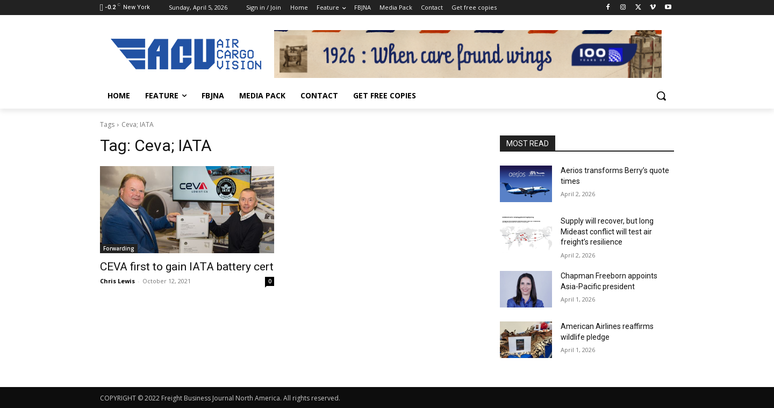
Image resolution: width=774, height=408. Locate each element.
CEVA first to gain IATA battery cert (187, 266)
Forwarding (118, 248)
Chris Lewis (117, 281)
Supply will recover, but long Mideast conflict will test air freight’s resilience (607, 231)
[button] (661, 96)
